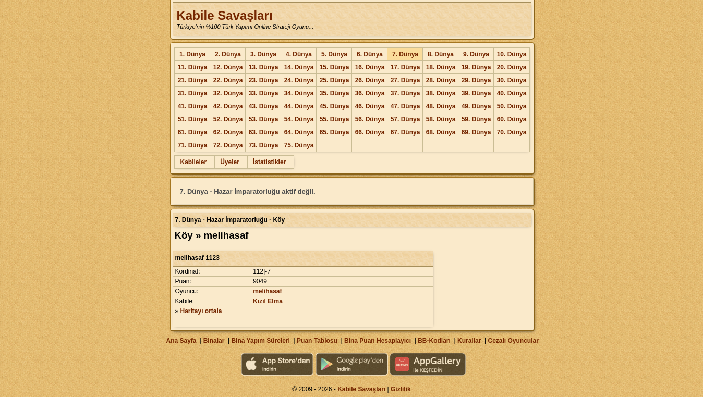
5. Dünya (334, 54)
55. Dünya (334, 119)
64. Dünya (299, 132)
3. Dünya (263, 54)
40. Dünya (512, 93)
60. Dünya (512, 119)
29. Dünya (476, 80)
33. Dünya (263, 93)
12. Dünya (228, 67)
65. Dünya (334, 132)
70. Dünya (512, 132)
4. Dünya (299, 54)
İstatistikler (269, 162)
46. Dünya (370, 106)
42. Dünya (228, 106)
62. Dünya (228, 132)
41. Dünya (193, 106)
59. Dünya (476, 119)
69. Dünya (476, 132)
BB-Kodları (434, 340)
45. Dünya (334, 106)
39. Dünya (476, 93)
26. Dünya (370, 80)
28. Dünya (441, 80)
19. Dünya (476, 67)
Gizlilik (401, 389)
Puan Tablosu (317, 340)
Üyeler (229, 162)
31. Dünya (193, 93)
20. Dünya (512, 67)
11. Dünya (193, 67)
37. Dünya (405, 93)
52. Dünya (228, 119)
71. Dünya (193, 145)
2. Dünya (228, 54)
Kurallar (469, 340)
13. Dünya (263, 67)
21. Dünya (193, 80)
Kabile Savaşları (224, 15)
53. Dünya (263, 119)
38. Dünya (441, 93)
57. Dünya (405, 119)
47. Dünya (405, 106)
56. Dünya (370, 119)
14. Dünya (299, 67)
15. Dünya (334, 67)
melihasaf (267, 291)
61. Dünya (193, 132)
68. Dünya (441, 132)
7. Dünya (405, 54)
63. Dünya (263, 132)
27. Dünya (405, 80)
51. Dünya (193, 119)
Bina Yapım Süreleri (260, 340)
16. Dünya (370, 67)
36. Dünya (370, 93)
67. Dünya (405, 132)
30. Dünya (512, 80)
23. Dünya (263, 80)
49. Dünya (476, 106)
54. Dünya (299, 119)
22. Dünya (228, 80)
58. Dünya (441, 119)
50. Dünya (512, 106)
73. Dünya (263, 145)
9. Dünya (476, 54)
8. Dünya (441, 54)
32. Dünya (228, 93)
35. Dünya (334, 93)
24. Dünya (299, 80)
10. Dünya (512, 54)
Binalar (214, 340)
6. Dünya (370, 54)
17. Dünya (405, 67)
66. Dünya (370, 132)
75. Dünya (299, 145)
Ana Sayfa (181, 340)
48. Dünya (441, 106)
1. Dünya (192, 54)
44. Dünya (299, 106)
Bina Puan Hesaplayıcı (377, 340)
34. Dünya (299, 93)
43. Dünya (263, 106)
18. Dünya (441, 67)
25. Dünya (334, 80)
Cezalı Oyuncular (513, 340)
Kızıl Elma (268, 301)
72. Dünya (228, 145)
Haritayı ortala (201, 311)
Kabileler (193, 162)
